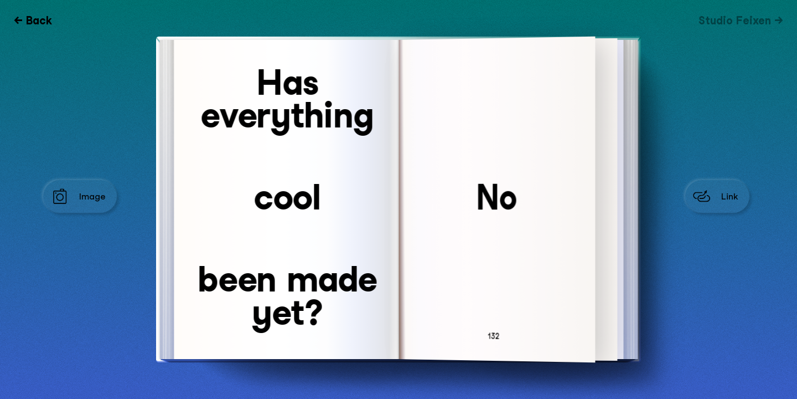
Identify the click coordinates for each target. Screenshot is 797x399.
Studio (734, 20)
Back (39, 20)
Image (92, 196)
